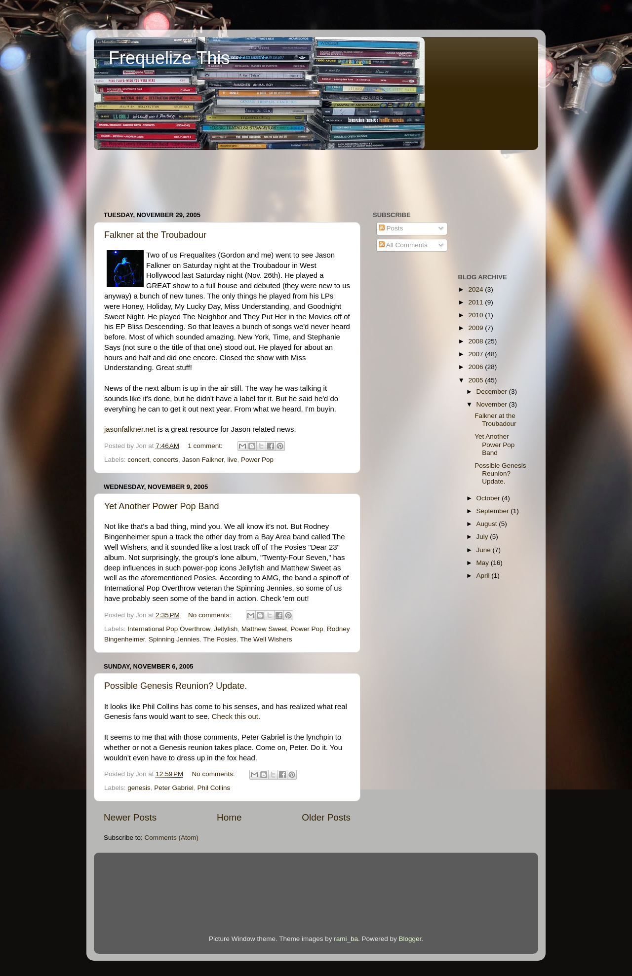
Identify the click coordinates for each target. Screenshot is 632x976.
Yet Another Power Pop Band (161, 506)
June (484, 550)
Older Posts (326, 817)
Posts (391, 228)
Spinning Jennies (174, 639)
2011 (476, 302)
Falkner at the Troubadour (155, 235)
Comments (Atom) (172, 837)
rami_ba (346, 938)
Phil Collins (213, 787)
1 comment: (206, 446)
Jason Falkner (203, 459)
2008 (476, 341)
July (483, 536)
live (232, 459)
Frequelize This (169, 58)
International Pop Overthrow (168, 629)
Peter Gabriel (174, 787)
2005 (476, 380)
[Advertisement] (273, 175)
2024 (476, 289)
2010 (476, 315)
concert (138, 459)
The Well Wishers (266, 639)
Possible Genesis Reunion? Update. (175, 686)
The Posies (220, 639)
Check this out (235, 716)
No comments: (210, 615)
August (487, 523)
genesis (139, 787)
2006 (476, 367)
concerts (165, 459)
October (489, 498)
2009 (476, 328)
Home (229, 817)
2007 (476, 354)
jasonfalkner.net (130, 429)
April (484, 575)
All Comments (403, 245)
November (492, 404)
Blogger (410, 938)
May (483, 562)
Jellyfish (225, 629)
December (492, 391)
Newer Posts (130, 817)
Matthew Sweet (264, 629)
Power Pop (257, 459)
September (493, 511)
